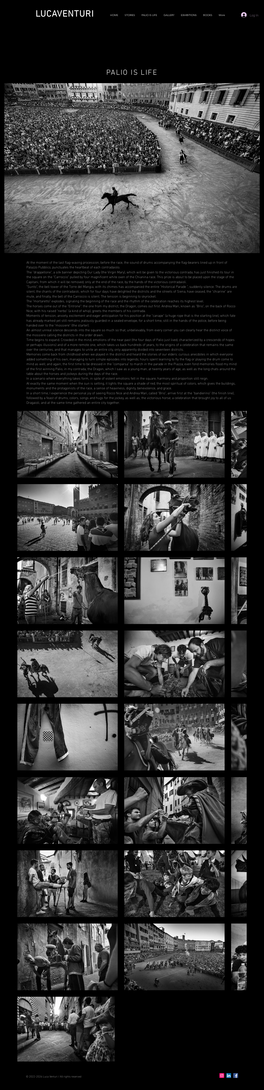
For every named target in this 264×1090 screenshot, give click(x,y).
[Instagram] (221, 1075)
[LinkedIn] (228, 1075)
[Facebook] (235, 1075)
